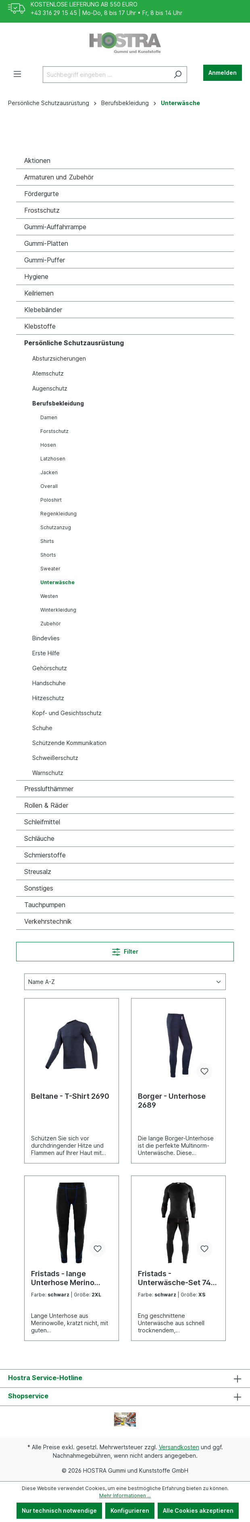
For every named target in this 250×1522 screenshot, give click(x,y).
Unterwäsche (57, 582)
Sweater (50, 569)
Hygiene (36, 276)
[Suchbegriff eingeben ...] (106, 74)
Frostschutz (42, 210)
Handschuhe (49, 683)
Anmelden (222, 72)
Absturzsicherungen (59, 358)
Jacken (49, 472)
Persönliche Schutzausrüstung (74, 343)
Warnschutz (47, 772)
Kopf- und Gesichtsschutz (67, 712)
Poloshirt (51, 500)
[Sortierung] (125, 981)
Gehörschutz (49, 668)
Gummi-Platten (46, 243)
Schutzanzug (55, 527)
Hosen (48, 445)
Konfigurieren (129, 1510)
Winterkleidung (58, 610)
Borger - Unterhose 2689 (172, 1100)
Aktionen (37, 160)
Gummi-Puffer (44, 260)
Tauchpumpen (44, 905)
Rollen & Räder (46, 805)
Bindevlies (46, 638)
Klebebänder (43, 310)
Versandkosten (179, 1447)
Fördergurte (41, 194)
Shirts (47, 541)
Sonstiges (38, 888)
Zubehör (50, 624)
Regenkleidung (58, 514)
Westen (49, 596)
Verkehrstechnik (48, 921)
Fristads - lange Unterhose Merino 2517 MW (62, 1278)
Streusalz (37, 872)
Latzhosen (52, 459)
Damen (48, 417)
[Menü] (17, 74)
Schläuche (39, 838)
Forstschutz (54, 431)
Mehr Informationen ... (125, 1495)
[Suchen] (177, 74)
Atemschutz (48, 373)
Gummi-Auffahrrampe (55, 227)
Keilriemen (39, 293)
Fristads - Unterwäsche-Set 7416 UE (178, 1278)
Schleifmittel (42, 822)
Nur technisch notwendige (59, 1510)
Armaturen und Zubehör (59, 177)
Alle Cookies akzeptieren (198, 1510)
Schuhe (42, 727)
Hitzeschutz (48, 698)
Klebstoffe (40, 326)
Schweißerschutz (55, 757)
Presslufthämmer (48, 789)
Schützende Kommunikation (69, 742)
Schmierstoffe (45, 855)
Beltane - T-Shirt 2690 (70, 1096)
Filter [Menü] (125, 950)
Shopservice (28, 1396)
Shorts (48, 555)
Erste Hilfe (46, 653)
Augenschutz (49, 388)
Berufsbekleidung (58, 403)
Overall (49, 486)
